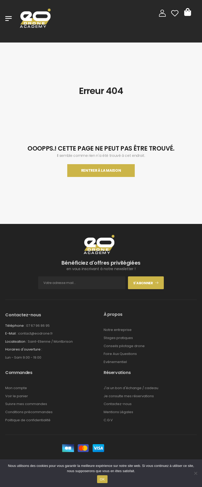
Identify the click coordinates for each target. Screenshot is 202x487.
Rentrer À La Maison (101, 170)
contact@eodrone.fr (35, 333)
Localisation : (16, 341)
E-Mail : (11, 333)
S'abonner (143, 283)
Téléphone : (15, 325)
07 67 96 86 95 (38, 325)
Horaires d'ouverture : (23, 349)
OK (102, 479)
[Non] (195, 473)
